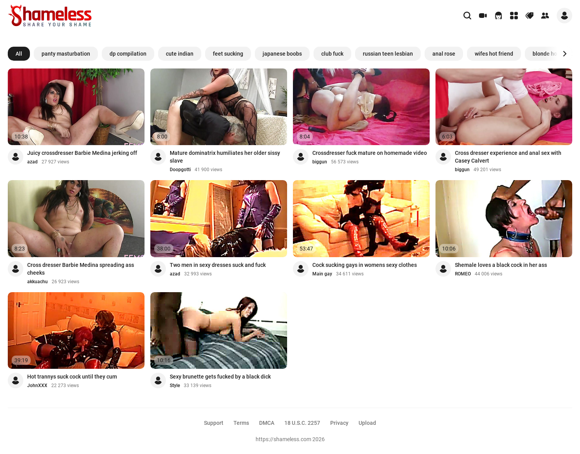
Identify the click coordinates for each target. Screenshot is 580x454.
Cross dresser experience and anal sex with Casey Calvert (508, 157)
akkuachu (37, 281)
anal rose (443, 54)
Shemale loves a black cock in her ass (501, 265)
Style (175, 385)
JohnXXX (37, 385)
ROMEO (463, 274)
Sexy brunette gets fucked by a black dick (220, 376)
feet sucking (228, 54)
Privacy (339, 423)
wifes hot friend (494, 54)
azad (32, 162)
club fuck (332, 54)
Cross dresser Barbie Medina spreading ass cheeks (80, 269)
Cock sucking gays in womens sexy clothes (364, 265)
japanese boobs (282, 54)
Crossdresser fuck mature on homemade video (369, 153)
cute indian (179, 54)
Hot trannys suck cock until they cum (72, 376)
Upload (367, 423)
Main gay (322, 274)
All (19, 54)
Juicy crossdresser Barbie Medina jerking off (82, 153)
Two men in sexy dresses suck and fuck (218, 265)
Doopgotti (180, 169)
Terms (241, 423)
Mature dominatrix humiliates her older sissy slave (225, 157)
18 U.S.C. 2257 (302, 423)
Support (213, 423)
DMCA (266, 423)
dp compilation (128, 54)
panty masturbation (66, 54)
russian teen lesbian (388, 54)
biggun (319, 162)
